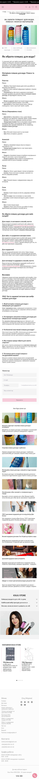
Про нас (3, 726)
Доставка (4, 703)
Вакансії (3, 730)
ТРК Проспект (27, 662)
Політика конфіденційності (9, 732)
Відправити (19, 400)
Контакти (4, 705)
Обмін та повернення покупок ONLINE (7, 723)
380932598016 (26, 669)
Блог (13, 11)
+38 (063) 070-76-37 (7, 744)
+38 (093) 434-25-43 (7, 747)
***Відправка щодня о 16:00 (21, 2)
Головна (9, 11)
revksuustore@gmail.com (9, 741)
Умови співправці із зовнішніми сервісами (7, 708)
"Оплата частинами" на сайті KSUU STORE (7, 712)
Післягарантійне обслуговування (5, 715)
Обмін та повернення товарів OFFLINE (7, 719)
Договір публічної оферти (19, 769)
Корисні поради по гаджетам (23, 11)
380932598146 (7, 669)
